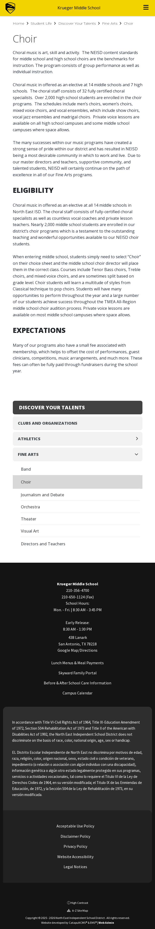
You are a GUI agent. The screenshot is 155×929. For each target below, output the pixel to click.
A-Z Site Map (77, 910)
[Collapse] (138, 454)
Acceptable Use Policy (75, 825)
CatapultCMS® (78, 922)
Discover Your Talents (77, 23)
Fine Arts (109, 23)
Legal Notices (75, 866)
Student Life (41, 23)
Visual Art (30, 531)
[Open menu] (146, 8)
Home (18, 23)
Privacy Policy (75, 846)
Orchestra (30, 507)
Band (26, 469)
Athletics (29, 438)
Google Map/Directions (77, 650)
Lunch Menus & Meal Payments (77, 662)
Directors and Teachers (43, 544)
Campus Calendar (77, 692)
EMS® (93, 922)
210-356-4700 (77, 590)
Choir (128, 23)
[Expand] (138, 439)
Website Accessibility (75, 856)
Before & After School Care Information (77, 682)
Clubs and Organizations (47, 423)
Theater (28, 519)
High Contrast (79, 903)
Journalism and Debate (42, 495)
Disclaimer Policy (75, 836)
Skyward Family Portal (78, 672)
